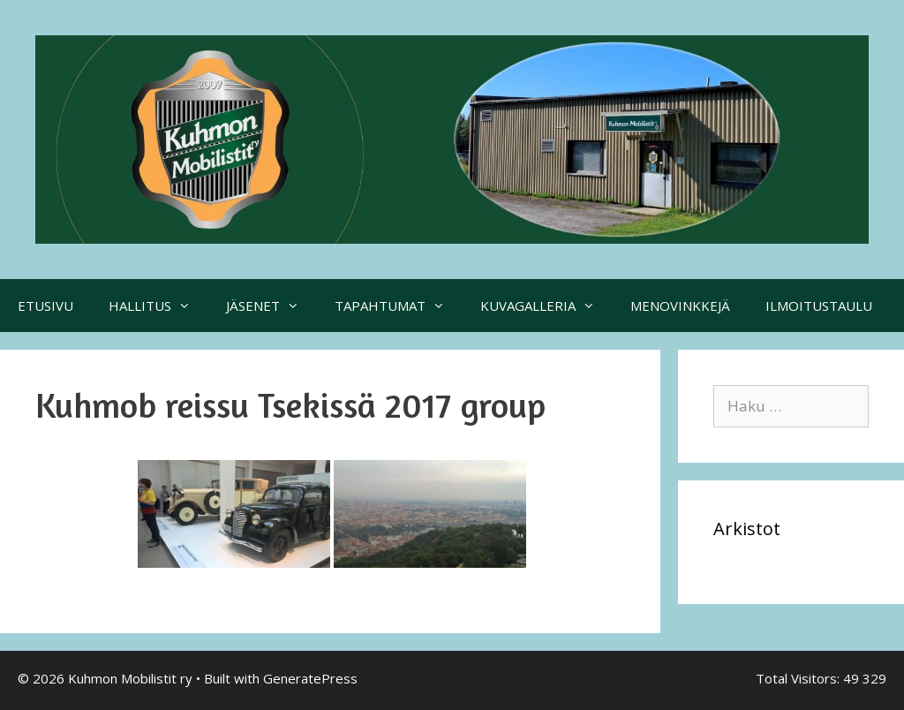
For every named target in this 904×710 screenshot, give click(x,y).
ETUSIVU (45, 305)
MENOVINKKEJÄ (680, 305)
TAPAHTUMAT (399, 305)
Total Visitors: (799, 678)
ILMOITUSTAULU (818, 305)
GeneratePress (310, 678)
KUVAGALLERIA (546, 305)
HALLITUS (158, 305)
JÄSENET (271, 305)
